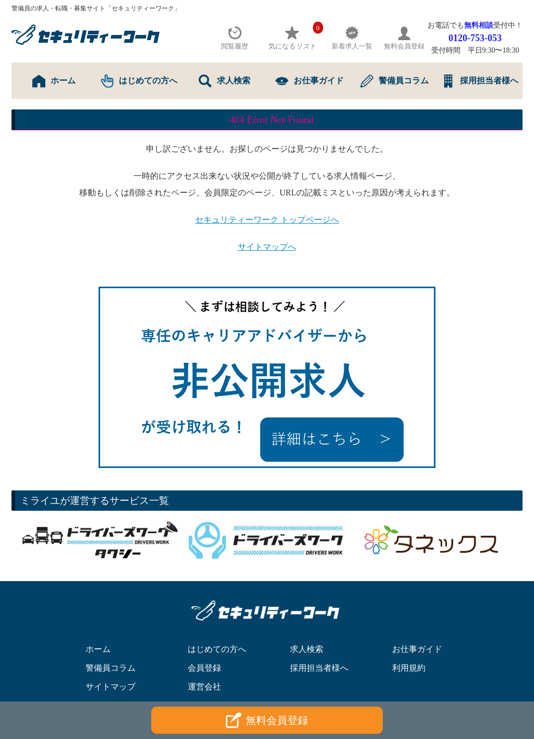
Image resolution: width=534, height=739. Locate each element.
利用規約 (409, 667)
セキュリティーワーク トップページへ (267, 219)
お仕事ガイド (309, 81)
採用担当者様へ (480, 81)
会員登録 (204, 667)
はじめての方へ (139, 81)
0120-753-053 (475, 38)
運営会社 (204, 686)
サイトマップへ (267, 246)
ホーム (54, 81)
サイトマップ (111, 686)
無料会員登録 (267, 720)
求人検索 (224, 81)
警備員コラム (394, 81)
